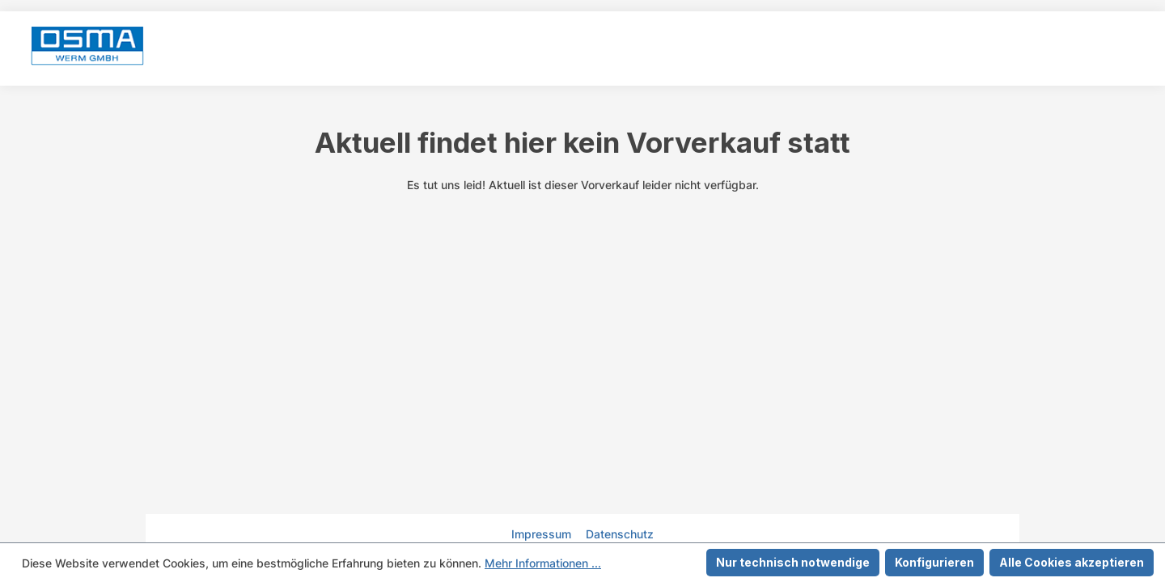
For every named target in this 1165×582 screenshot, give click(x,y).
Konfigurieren (934, 562)
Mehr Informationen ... (543, 563)
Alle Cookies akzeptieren (1071, 562)
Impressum (542, 534)
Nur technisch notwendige (793, 562)
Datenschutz (620, 534)
